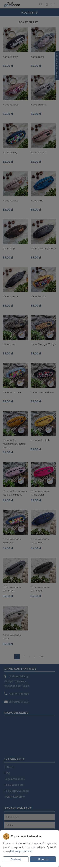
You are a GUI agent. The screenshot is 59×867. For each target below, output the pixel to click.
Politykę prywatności (21, 851)
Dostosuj (16, 859)
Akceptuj (42, 859)
